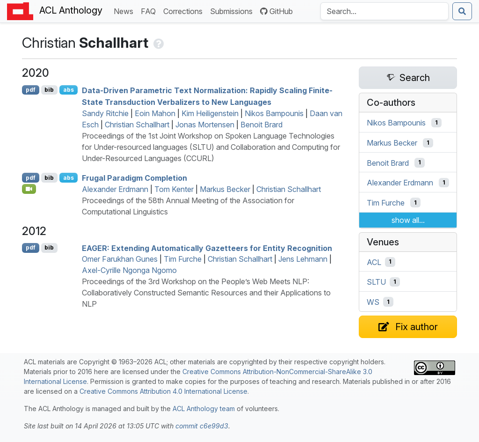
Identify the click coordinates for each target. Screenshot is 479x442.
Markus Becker (225, 189)
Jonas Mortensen (204, 124)
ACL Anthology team (204, 409)
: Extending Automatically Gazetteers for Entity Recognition (207, 247)
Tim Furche (183, 259)
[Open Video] (29, 188)
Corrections (184, 10)
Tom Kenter (174, 189)
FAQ (150, 10)
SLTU (376, 282)
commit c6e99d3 (201, 426)
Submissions (233, 10)
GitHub (276, 11)
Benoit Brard (261, 124)
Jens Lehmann (302, 259)
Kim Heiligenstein (210, 113)
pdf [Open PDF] (31, 89)
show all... (408, 220)
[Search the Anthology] (384, 11)
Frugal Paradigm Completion (134, 178)
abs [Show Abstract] (68, 89)
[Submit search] (462, 11)
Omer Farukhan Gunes (120, 259)
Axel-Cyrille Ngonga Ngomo (129, 270)
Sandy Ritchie (105, 113)
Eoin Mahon (155, 113)
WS (373, 302)
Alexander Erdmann (115, 189)
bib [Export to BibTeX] (49, 89)
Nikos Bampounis (274, 113)
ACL (374, 261)
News (125, 10)
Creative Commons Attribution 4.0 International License (163, 391)
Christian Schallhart (137, 124)
